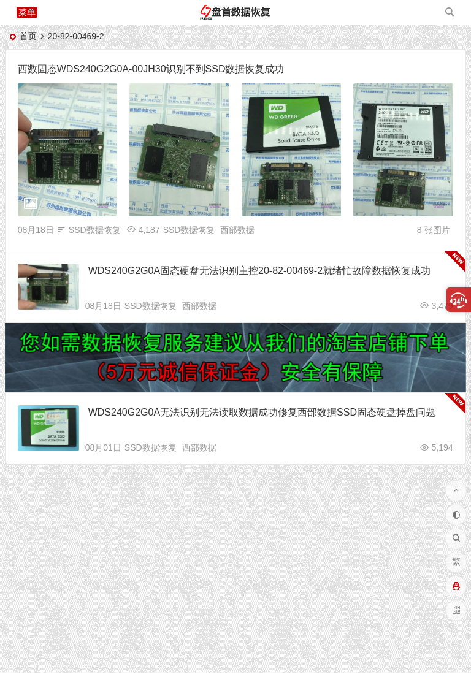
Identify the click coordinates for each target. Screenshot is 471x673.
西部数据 (237, 230)
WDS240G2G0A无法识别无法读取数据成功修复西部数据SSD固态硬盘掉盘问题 (261, 412)
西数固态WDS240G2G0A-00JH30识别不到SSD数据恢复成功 (151, 69)
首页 (28, 36)
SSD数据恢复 (95, 230)
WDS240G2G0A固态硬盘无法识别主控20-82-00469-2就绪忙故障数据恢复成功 (259, 270)
